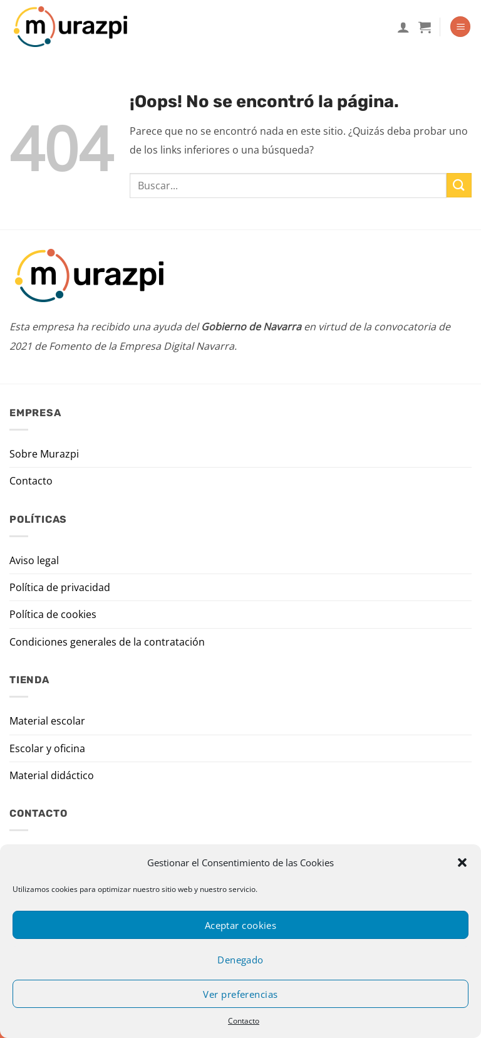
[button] (462, 862)
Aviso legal (34, 560)
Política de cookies (52, 614)
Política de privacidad (59, 587)
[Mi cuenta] (403, 27)
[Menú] (460, 26)
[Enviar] (459, 185)
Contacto (243, 1020)
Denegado (240, 959)
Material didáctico (51, 775)
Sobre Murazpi (44, 454)
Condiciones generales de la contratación (107, 642)
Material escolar (47, 721)
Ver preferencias (240, 994)
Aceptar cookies (241, 925)
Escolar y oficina (47, 748)
